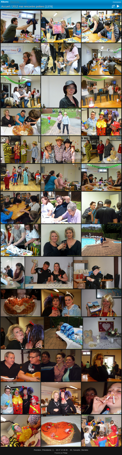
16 (57, 450)
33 (71, 450)
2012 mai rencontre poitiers (28, 6)
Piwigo (65, 453)
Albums (5, 2)
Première (37, 450)
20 (66, 450)
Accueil (5, 6)
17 (59, 450)
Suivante (76, 450)
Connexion (117, 2)
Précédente (46, 450)
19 (64, 450)
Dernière (84, 450)
